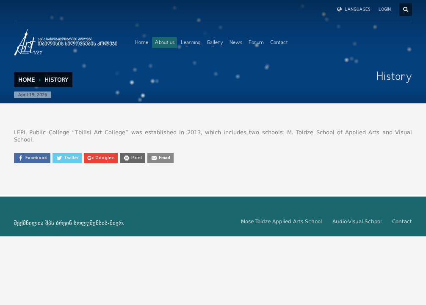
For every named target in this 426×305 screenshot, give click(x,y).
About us (164, 42)
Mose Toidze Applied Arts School (281, 222)
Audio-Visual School (357, 222)
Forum (256, 42)
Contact (279, 42)
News (236, 42)
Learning (190, 42)
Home (141, 42)
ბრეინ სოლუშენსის (82, 223)
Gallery (215, 42)
